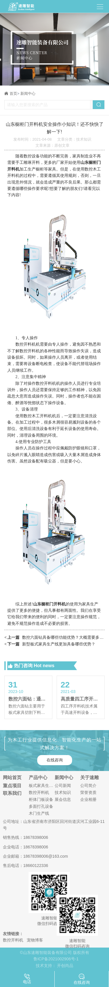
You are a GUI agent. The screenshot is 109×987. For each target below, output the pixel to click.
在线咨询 (55, 760)
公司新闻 (63, 785)
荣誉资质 (88, 792)
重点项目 (12, 785)
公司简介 (88, 785)
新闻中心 (27, 93)
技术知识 (63, 792)
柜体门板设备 (41, 799)
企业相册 (88, 799)
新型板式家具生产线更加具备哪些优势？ (49, 644)
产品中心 (38, 777)
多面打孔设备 (41, 806)
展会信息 (63, 799)
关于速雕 (89, 777)
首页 (14, 93)
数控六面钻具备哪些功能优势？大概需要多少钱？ (54, 637)
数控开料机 (39, 792)
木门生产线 (39, 813)
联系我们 (12, 793)
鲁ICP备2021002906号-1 (56, 959)
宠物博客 (35, 940)
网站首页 (12, 777)
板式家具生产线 (42, 785)
